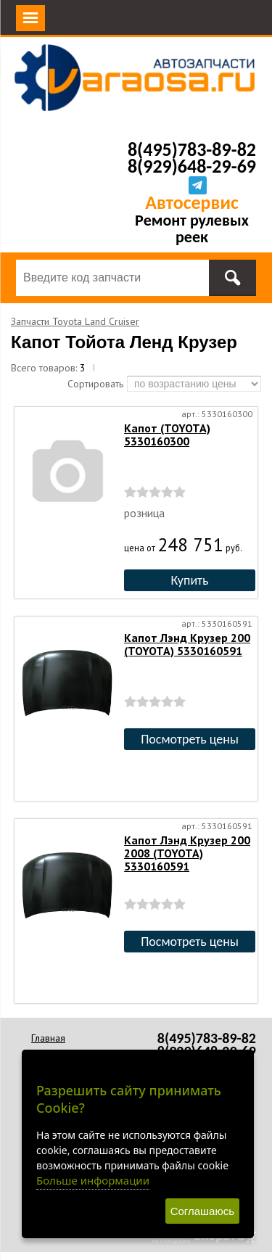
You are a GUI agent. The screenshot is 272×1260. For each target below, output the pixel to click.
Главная (48, 1038)
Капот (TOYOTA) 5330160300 (167, 434)
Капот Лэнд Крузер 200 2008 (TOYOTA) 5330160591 (187, 853)
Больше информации (92, 1180)
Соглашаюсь (202, 1211)
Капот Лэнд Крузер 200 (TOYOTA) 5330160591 (187, 644)
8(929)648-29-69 (192, 166)
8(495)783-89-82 (192, 149)
